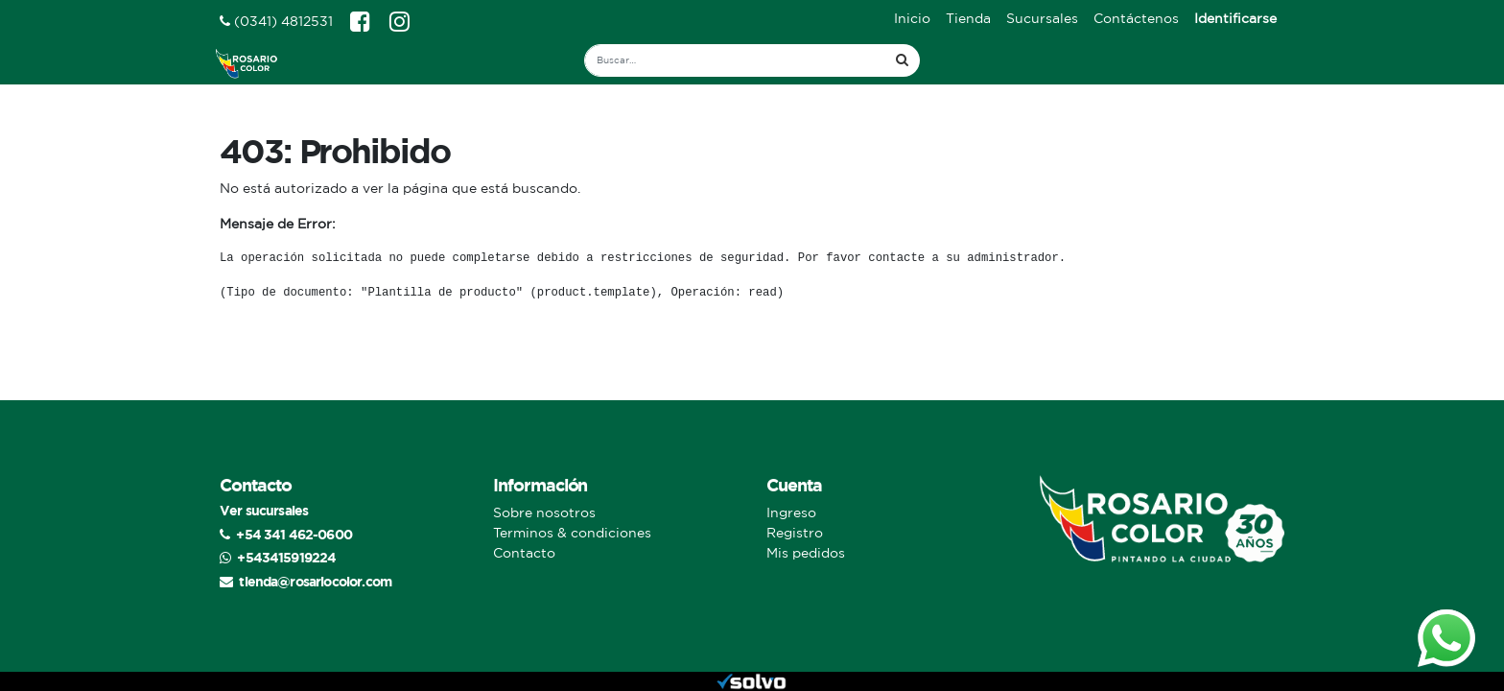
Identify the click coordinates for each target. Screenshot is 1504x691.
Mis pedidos (805, 552)
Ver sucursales (264, 510)
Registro (794, 532)
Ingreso (791, 512)
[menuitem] (912, 18)
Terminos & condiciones (572, 532)
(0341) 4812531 (276, 21)
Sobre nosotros (544, 512)
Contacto (524, 552)
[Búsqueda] (902, 60)
